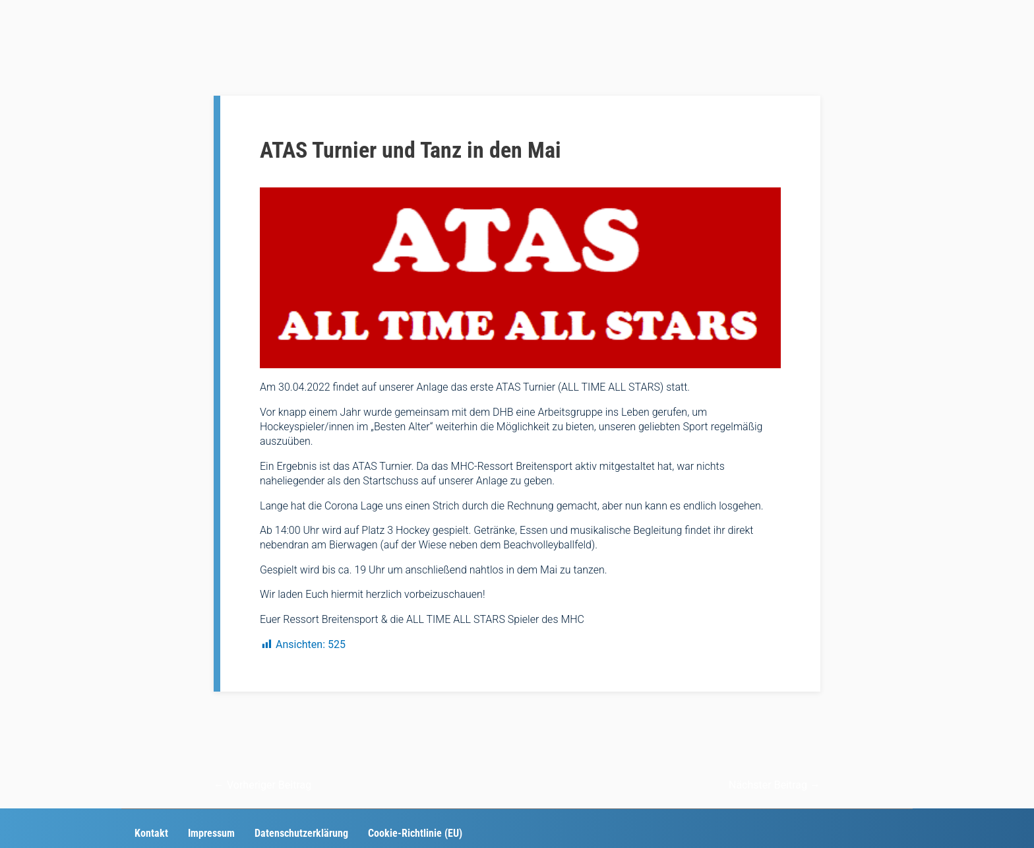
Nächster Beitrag (774, 785)
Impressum (211, 833)
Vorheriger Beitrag (262, 785)
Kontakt (151, 833)
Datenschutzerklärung (301, 833)
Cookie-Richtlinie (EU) (415, 833)
